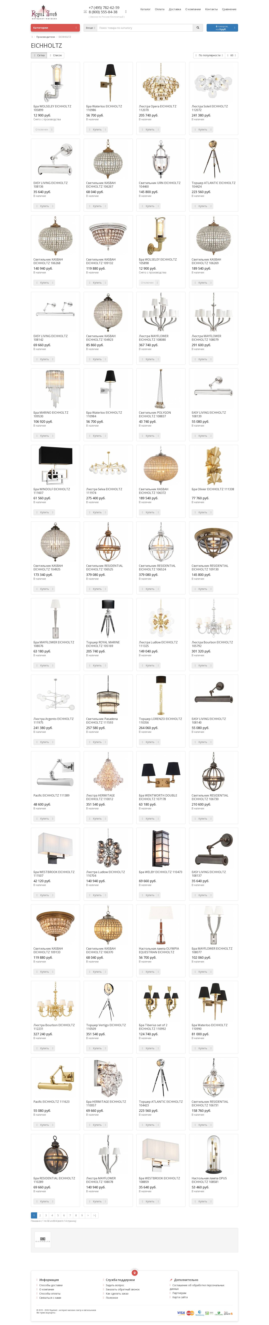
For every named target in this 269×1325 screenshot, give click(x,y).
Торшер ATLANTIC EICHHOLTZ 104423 (161, 1103)
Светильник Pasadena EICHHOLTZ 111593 (102, 720)
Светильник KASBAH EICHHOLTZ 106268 (48, 261)
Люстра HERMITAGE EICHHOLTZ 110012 (100, 797)
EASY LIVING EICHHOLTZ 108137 (209, 873)
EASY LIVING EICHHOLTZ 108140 (209, 720)
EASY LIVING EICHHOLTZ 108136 (50, 184)
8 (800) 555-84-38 (103, 11)
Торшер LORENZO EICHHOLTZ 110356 (160, 720)
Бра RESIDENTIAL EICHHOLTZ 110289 (54, 1180)
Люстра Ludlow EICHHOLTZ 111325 (158, 644)
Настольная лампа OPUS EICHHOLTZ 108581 (209, 1180)
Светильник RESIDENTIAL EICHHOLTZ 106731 (210, 1103)
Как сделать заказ (117, 1293)
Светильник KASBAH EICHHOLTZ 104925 (48, 567)
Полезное (112, 1297)
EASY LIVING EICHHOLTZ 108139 (209, 414)
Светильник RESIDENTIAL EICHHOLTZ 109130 (210, 567)
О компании (46, 1289)
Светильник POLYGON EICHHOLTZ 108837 (155, 414)
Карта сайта (180, 1297)
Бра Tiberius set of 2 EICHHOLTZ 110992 (153, 1027)
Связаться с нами (50, 1297)
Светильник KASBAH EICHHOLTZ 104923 (101, 337)
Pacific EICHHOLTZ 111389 (51, 795)
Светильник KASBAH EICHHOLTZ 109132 (101, 261)
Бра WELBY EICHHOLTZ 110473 (160, 872)
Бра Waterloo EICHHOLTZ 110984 (104, 414)
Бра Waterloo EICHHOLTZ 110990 (210, 1027)
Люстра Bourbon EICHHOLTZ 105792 (212, 644)
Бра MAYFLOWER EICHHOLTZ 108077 (212, 950)
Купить (95, 129)
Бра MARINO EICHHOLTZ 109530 (50, 414)
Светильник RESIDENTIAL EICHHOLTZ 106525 (104, 567)
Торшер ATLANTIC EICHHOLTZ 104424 (214, 184)
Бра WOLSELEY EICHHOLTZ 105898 (158, 261)
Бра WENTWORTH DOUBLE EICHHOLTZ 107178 (158, 797)
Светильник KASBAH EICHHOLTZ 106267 (101, 184)
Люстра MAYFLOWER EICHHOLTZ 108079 (206, 337)
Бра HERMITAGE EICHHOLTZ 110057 (106, 1103)
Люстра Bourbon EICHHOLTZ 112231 (54, 1027)
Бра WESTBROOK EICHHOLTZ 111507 (54, 873)
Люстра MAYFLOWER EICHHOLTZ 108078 (101, 1180)
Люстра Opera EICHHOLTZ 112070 (157, 108)
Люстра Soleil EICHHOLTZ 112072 (210, 108)
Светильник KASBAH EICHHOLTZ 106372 (153, 491)
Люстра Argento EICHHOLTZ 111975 (53, 720)
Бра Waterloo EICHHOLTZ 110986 (104, 108)
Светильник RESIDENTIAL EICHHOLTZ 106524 (157, 567)
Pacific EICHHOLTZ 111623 (51, 1101)
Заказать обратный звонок (123, 1289)
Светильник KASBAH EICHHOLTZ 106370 (101, 950)
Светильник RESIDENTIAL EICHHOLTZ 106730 (210, 797)
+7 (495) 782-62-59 (104, 7)
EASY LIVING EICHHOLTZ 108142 (50, 337)
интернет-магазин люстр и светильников (77, 1310)
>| (94, 1215)
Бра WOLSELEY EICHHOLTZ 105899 (52, 108)
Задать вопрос (115, 1285)
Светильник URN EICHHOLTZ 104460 (160, 184)
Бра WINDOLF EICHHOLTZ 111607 (51, 491)
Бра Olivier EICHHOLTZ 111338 (213, 489)
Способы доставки (51, 1285)
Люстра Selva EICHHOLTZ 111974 (104, 491)
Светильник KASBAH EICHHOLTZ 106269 (206, 261)
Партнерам (179, 1293)
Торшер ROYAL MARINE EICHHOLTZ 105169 (103, 644)
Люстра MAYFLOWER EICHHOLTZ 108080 (153, 337)
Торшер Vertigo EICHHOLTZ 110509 (106, 1027)
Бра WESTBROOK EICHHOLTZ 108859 (159, 1180)
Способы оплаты (49, 1293)
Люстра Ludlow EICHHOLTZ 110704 (105, 873)
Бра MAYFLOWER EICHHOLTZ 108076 (53, 644)
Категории (55, 28)
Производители (45, 36)
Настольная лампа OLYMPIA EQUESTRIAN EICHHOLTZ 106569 (159, 952)
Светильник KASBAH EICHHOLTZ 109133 (48, 950)
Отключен (41, 129)
